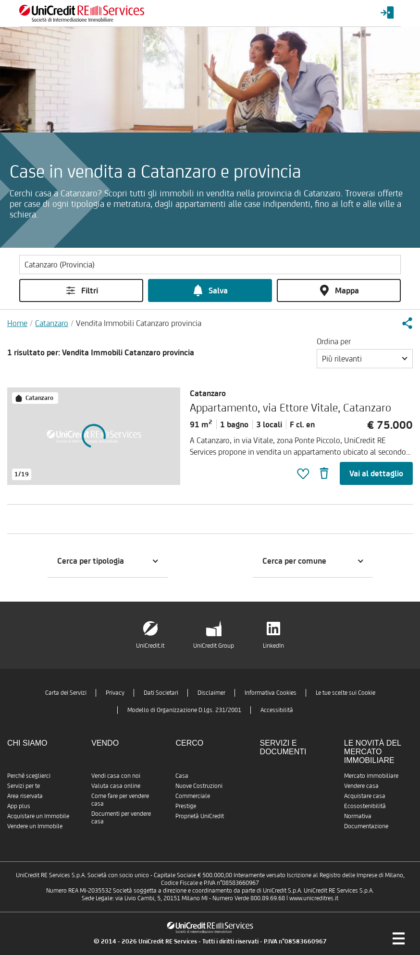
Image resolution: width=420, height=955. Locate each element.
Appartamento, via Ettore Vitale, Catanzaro (290, 407)
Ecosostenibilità (365, 806)
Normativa (357, 816)
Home (17, 323)
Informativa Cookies (270, 692)
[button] (407, 323)
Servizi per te (23, 785)
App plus (18, 806)
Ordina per (334, 341)
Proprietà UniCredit (199, 816)
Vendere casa (361, 785)
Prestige (185, 806)
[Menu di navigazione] (398, 938)
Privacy (115, 692)
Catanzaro (51, 323)
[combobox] (365, 358)
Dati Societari (161, 692)
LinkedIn (273, 645)
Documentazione (366, 826)
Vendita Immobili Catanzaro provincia (138, 323)
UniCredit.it (150, 645)
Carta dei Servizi (65, 692)
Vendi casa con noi (115, 775)
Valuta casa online (115, 785)
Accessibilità (276, 709)
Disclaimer (211, 692)
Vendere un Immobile (34, 826)
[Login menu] (387, 13)
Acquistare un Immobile (38, 816)
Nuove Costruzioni (198, 785)
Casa (181, 775)
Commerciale (192, 795)
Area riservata (25, 795)
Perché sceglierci (28, 775)
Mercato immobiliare (371, 775)
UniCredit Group (213, 645)
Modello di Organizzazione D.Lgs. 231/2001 (184, 709)
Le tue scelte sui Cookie (345, 692)
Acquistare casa (364, 795)
